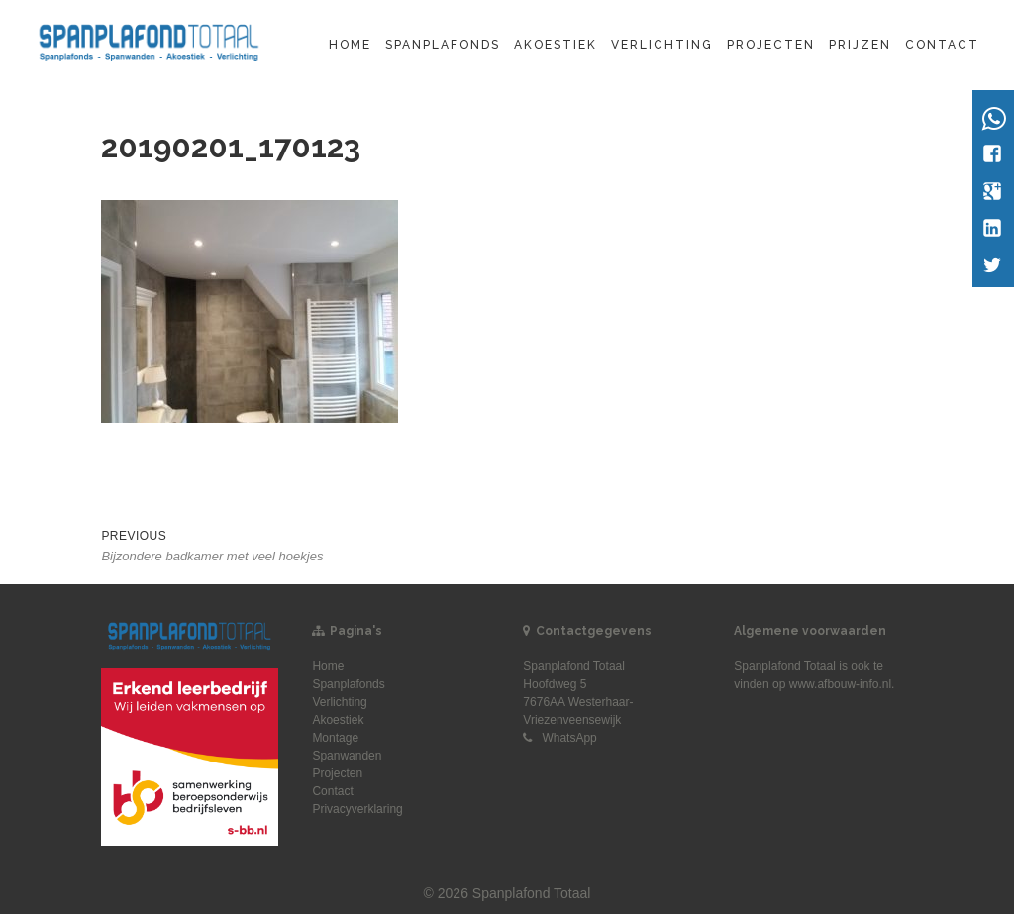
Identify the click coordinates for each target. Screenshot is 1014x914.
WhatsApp (569, 738)
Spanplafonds (442, 44)
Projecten (771, 44)
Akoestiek (555, 44)
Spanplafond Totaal (785, 666)
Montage (335, 738)
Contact (942, 44)
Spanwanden (346, 755)
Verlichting (662, 44)
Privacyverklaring (357, 809)
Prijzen (860, 44)
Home (350, 44)
